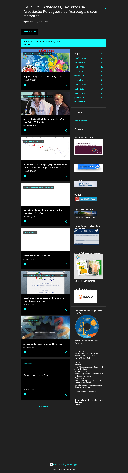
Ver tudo (27, 45)
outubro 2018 (80, 84)
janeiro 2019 (79, 76)
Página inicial (30, 32)
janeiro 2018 (79, 98)
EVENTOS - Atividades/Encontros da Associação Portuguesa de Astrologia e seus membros (61, 11)
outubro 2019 (80, 58)
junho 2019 (79, 67)
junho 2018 (79, 89)
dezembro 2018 (81, 80)
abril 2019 (78, 71)
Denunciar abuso (82, 121)
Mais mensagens (45, 407)
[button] (66, 85)
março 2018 (79, 93)
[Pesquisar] (105, 8)
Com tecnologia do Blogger (64, 464)
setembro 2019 (80, 63)
